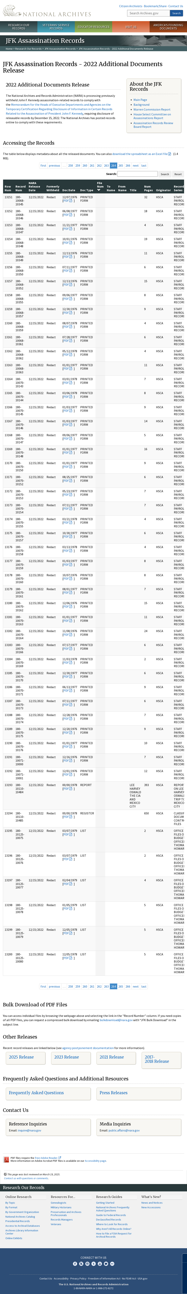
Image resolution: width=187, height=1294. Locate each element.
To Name (111, 188)
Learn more (152, 1287)
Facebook (75, 1263)
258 (70, 165)
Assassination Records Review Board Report (153, 125)
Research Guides (109, 1197)
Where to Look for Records (112, 1224)
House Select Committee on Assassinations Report (152, 116)
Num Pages (148, 188)
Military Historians (61, 1207)
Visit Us (130, 27)
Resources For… (63, 1197)
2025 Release (21, 1057)
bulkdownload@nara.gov (116, 1020)
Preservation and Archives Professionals (66, 1213)
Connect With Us (93, 1257)
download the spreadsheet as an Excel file (140, 154)
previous (54, 165)
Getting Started (105, 1202)
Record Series (179, 188)
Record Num (21, 188)
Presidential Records (17, 1221)
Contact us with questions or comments (26, 1178)
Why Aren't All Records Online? (113, 1229)
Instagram (87, 1263)
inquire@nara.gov (29, 1130)
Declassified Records (108, 1219)
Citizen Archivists (130, 6)
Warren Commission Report (152, 109)
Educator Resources (93, 27)
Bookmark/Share (155, 6)
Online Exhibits (13, 1238)
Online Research (18, 1197)
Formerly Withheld (53, 188)
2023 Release (66, 1057)
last (143, 165)
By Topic (10, 1202)
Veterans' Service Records (56, 26)
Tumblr (93, 1263)
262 (99, 165)
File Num (100, 186)
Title (133, 190)
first (43, 165)
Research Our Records (18, 26)
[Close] (182, 1258)
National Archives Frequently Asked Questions (112, 1209)
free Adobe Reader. (48, 1158)
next (136, 165)
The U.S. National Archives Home (47, 10)
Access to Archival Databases (22, 1225)
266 (128, 165)
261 (92, 165)
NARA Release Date (34, 186)
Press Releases (114, 1092)
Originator (163, 190)
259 (77, 165)
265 (120, 165)
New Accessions (151, 1207)
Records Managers (62, 1219)
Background (141, 104)
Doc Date (68, 190)
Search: (111, 174)
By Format (11, 1207)
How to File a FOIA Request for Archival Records (114, 1235)
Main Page (140, 100)
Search (176, 13)
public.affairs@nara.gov (124, 1130)
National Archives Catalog (20, 1216)
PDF (66, 200)
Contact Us (175, 6)
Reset (178, 174)
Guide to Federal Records (111, 1215)
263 (106, 165)
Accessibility (61, 1278)
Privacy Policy (78, 1278)
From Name (122, 188)
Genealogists (58, 1202)
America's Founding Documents (168, 26)
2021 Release (112, 1057)
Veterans (56, 1224)
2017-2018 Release (157, 1059)
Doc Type (86, 190)
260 (85, 165)
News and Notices (152, 1202)
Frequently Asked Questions (36, 1092)
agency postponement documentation (88, 1048)
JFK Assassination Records (60, 48)
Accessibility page (95, 1161)
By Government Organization (22, 1212)
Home (9, 48)
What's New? (151, 1197)
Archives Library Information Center (21, 1232)
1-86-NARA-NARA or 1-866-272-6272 (93, 1288)
